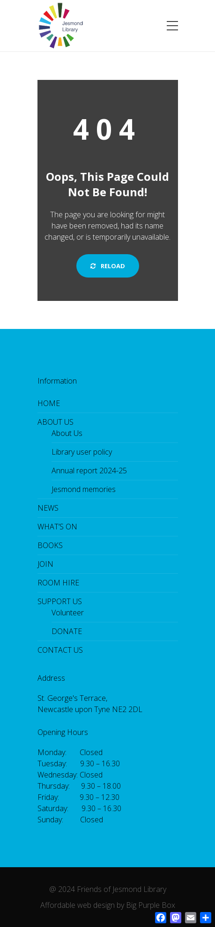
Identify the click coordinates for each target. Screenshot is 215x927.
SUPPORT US (59, 601)
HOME (48, 403)
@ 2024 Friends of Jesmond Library (107, 889)
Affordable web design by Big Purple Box (107, 905)
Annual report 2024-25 (89, 470)
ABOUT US (55, 422)
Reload (107, 266)
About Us (67, 433)
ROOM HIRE (58, 583)
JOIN (45, 564)
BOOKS (50, 545)
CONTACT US (60, 650)
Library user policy (82, 452)
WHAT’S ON (57, 526)
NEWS (48, 508)
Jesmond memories (84, 489)
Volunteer (68, 612)
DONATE (67, 631)
